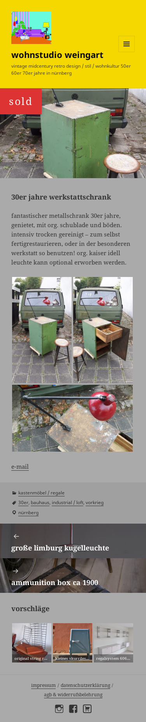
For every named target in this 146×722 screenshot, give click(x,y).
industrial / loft (67, 502)
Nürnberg (28, 512)
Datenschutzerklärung (85, 685)
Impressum (43, 685)
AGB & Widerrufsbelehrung (73, 694)
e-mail (20, 466)
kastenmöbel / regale (41, 492)
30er (23, 502)
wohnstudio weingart (57, 54)
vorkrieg (95, 502)
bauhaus (40, 502)
